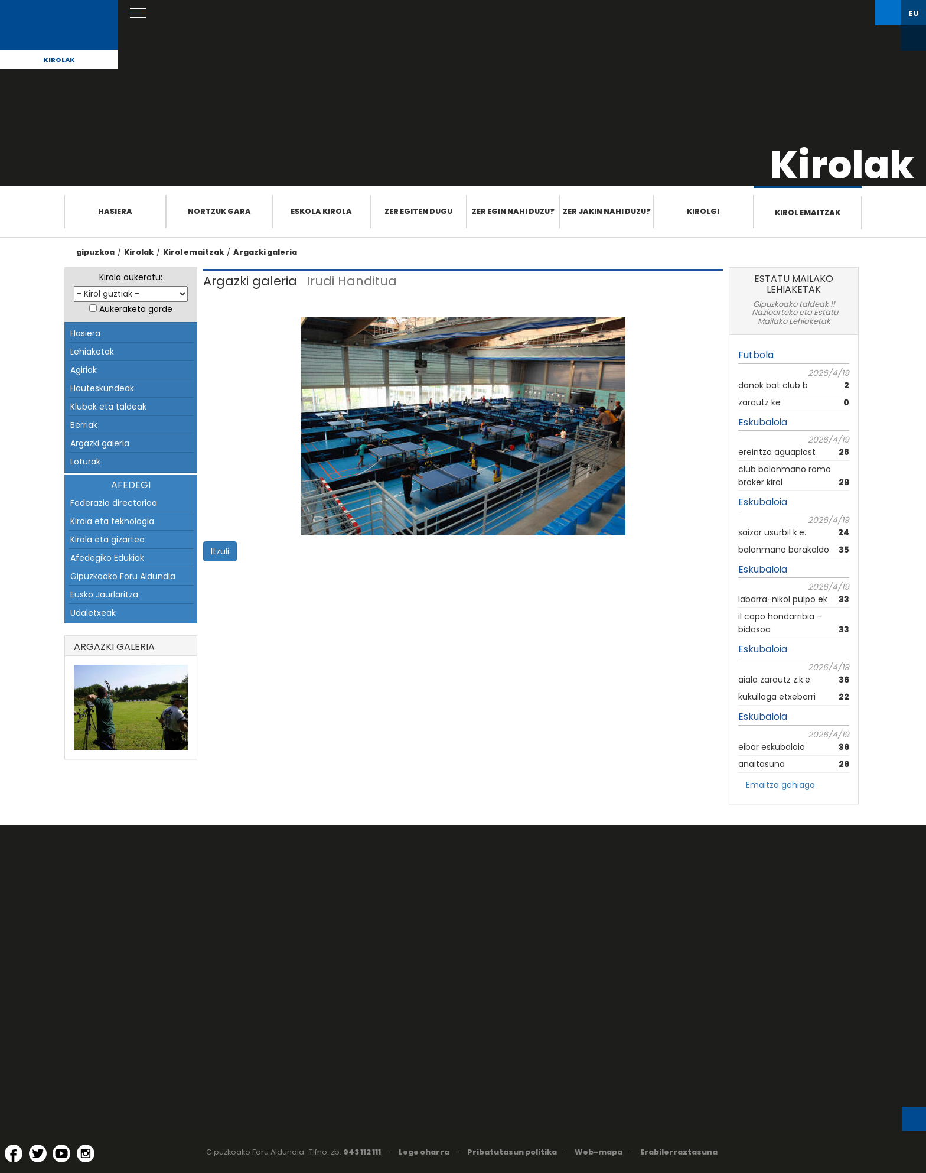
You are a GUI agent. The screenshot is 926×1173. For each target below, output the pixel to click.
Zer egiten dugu (418, 211)
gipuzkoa (95, 252)
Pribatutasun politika (512, 1152)
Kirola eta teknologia (112, 521)
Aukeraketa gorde (135, 309)
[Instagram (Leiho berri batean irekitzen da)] (85, 1153)
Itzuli (220, 551)
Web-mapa (598, 1152)
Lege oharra (424, 1152)
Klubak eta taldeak (108, 406)
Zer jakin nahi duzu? (607, 211)
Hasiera (115, 211)
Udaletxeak (93, 613)
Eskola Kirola (321, 211)
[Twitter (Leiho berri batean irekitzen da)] (38, 1153)
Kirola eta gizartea (107, 539)
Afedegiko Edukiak (107, 558)
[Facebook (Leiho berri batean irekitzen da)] (13, 1153)
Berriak (83, 425)
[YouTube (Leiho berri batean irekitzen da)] (61, 1153)
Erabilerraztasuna (679, 1152)
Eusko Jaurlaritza (104, 594)
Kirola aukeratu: (130, 277)
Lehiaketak (92, 352)
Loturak (85, 461)
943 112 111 (362, 1152)
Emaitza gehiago (780, 785)
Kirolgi (703, 211)
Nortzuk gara (219, 211)
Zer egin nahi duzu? (513, 211)
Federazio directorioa (113, 503)
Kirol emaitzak (807, 212)
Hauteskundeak (102, 388)
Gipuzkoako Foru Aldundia (122, 576)
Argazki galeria (265, 252)
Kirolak (59, 59)
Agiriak (83, 370)
